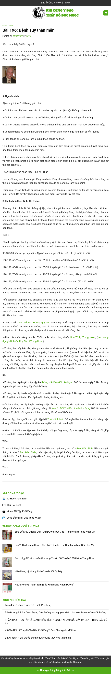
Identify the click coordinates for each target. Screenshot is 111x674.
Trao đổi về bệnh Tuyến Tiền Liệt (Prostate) (28, 605)
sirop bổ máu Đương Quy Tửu (34, 322)
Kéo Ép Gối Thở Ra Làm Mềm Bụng (71, 408)
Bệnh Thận (7, 26)
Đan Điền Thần (28, 452)
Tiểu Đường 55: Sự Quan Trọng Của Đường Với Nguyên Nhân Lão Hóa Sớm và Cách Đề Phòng (55, 612)
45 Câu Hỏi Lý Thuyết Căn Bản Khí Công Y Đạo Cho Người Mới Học (41, 630)
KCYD (28, 36)
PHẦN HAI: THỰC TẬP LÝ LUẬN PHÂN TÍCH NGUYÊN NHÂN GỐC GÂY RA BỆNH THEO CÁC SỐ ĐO (56, 621)
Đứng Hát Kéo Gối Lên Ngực (57, 382)
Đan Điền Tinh (85, 448)
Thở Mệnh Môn (55, 419)
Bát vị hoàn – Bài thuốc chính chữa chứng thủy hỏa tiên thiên (38, 637)
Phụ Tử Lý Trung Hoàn (82, 337)
